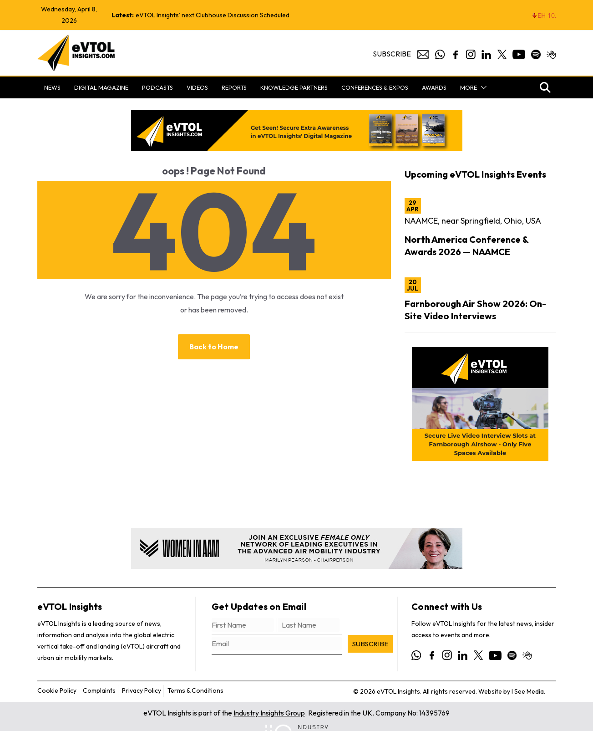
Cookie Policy (56, 690)
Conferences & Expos (374, 87)
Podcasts (157, 87)
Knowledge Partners (294, 87)
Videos (197, 87)
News (52, 87)
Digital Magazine (101, 87)
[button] (482, 87)
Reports (234, 87)
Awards (434, 87)
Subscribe (392, 53)
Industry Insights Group (269, 712)
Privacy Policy (141, 690)
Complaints (99, 690)
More (468, 87)
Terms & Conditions (195, 690)
